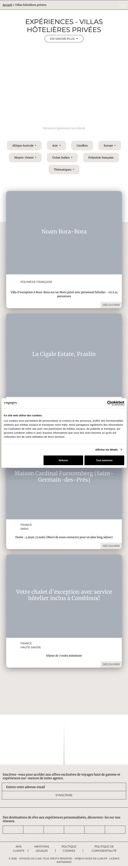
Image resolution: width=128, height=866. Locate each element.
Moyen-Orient (24, 157)
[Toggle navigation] (122, 6)
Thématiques (63, 169)
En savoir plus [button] (63, 39)
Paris (24, 528)
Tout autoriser (104, 460)
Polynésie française (101, 157)
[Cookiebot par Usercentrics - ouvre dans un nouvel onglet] (109, 403)
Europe (109, 145)
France (26, 524)
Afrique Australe (23, 145)
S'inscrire (64, 795)
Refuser (63, 460)
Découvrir (111, 304)
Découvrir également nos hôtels (64, 127)
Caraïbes (82, 145)
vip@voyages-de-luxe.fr (90, 857)
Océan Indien (61, 157)
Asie (55, 145)
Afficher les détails (106, 449)
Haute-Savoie (30, 646)
